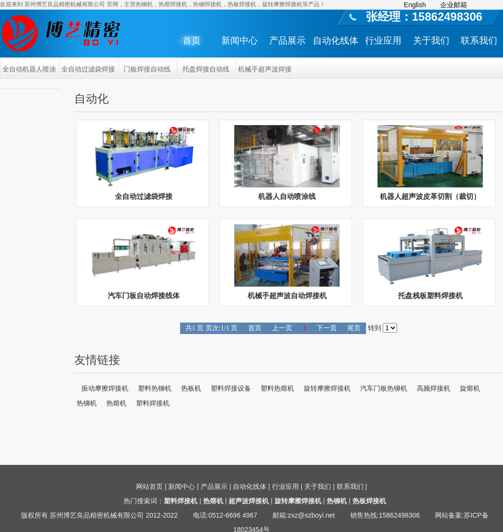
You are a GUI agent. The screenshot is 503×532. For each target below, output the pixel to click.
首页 (192, 40)
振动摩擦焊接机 (104, 388)
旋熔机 (470, 388)
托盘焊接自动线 (206, 69)
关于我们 (431, 40)
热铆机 (87, 403)
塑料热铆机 (154, 388)
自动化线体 (335, 40)
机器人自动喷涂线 (287, 196)
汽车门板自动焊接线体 (144, 295)
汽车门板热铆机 (383, 388)
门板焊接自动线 (147, 69)
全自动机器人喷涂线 (29, 72)
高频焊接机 (433, 388)
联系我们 (479, 40)
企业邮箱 (453, 5)
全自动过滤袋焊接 (88, 69)
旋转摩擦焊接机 (327, 388)
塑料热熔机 (277, 388)
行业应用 (383, 40)
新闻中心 (239, 40)
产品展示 (287, 40)
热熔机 (116, 403)
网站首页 (149, 486)
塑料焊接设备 (231, 388)
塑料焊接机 (153, 403)
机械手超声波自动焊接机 (287, 295)
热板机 (191, 388)
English (415, 5)
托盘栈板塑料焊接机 (430, 295)
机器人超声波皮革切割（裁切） (430, 196)
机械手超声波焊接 (265, 69)
